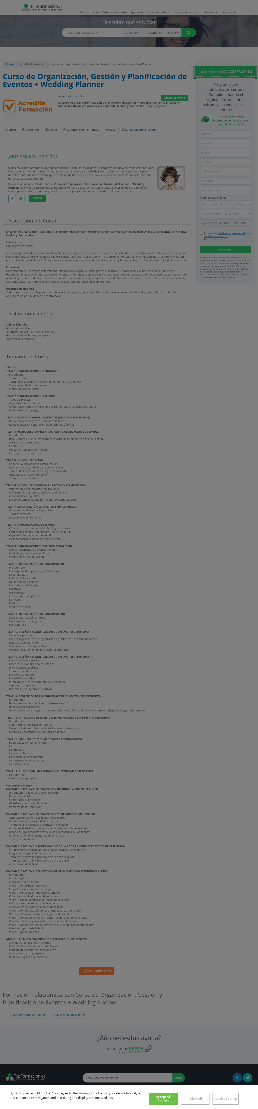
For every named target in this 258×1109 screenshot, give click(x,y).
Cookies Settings (226, 1099)
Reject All (195, 1099)
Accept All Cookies (163, 1098)
